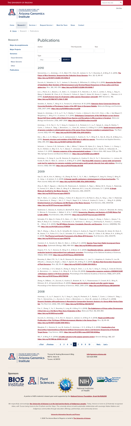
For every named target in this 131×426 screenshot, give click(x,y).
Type (39, 56)
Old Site (119, 8)
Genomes (13, 54)
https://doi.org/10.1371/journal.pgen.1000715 (54, 238)
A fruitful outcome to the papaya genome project (77, 337)
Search (66, 60)
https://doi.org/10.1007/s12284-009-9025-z (80, 264)
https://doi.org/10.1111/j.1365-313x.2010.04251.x (73, 132)
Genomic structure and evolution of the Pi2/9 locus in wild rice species (69, 139)
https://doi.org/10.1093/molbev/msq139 (65, 109)
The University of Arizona (82, 418)
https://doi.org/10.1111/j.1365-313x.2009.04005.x (78, 182)
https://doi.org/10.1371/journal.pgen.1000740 (88, 215)
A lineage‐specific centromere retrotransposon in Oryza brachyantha (89, 179)
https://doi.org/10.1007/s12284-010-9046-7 (78, 87)
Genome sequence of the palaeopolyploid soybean (72, 151)
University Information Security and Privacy (65, 414)
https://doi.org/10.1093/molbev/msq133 (82, 121)
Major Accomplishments (19, 45)
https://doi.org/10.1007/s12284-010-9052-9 (54, 78)
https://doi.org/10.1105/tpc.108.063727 (80, 304)
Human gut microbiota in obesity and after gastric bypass (92, 283)
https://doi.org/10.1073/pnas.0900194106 (68, 255)
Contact (81, 25)
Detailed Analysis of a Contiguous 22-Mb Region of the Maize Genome (64, 203)
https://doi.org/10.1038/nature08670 (85, 154)
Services (32, 25)
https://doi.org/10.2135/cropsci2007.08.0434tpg (82, 332)
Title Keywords (76, 47)
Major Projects (15, 49)
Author (40, 47)
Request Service (46, 25)
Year (96, 47)
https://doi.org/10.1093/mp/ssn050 (50, 313)
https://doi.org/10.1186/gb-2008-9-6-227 (53, 339)
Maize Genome (16, 62)
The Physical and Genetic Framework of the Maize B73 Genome (69, 236)
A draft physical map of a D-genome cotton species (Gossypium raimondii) (70, 97)
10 (89, 344)
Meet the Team (62, 25)
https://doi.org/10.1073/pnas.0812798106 (53, 276)
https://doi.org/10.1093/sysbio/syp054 (89, 246)
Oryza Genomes (16, 58)
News (73, 25)
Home (12, 25)
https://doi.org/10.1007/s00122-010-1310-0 (65, 142)
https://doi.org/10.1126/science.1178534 (55, 227)
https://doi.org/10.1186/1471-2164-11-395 (53, 99)
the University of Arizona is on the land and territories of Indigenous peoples (58, 404)
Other (13, 66)
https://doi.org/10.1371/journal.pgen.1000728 (54, 205)
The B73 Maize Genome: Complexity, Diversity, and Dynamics (79, 224)
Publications (14, 70)
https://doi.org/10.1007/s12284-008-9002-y (54, 323)
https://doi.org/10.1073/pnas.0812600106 (104, 286)
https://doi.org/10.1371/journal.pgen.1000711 (54, 193)
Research (21, 25)
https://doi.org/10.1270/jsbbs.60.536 (69, 166)
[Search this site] (110, 3)
